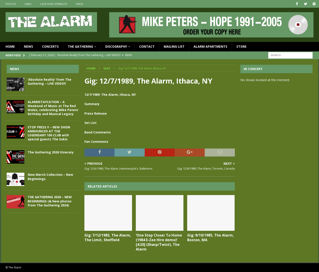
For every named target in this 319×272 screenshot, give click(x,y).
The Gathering (80, 46)
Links (28, 4)
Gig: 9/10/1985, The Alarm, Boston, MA (210, 237)
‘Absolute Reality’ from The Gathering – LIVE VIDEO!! (49, 81)
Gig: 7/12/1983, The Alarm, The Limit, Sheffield (107, 237)
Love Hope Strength (53, 4)
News (28, 46)
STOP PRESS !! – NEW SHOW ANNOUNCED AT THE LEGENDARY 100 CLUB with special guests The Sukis (49, 133)
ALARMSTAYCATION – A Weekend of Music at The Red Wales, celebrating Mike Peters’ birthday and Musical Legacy (53, 108)
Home (10, 46)
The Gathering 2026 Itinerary (51, 152)
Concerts (50, 46)
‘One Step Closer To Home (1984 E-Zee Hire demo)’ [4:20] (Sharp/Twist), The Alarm (159, 242)
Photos (11, 4)
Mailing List (174, 46)
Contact (147, 46)
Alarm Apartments (210, 46)
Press (79, 4)
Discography (116, 46)
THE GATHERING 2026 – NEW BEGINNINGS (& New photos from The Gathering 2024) (50, 201)
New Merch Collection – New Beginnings (50, 176)
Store (241, 46)
